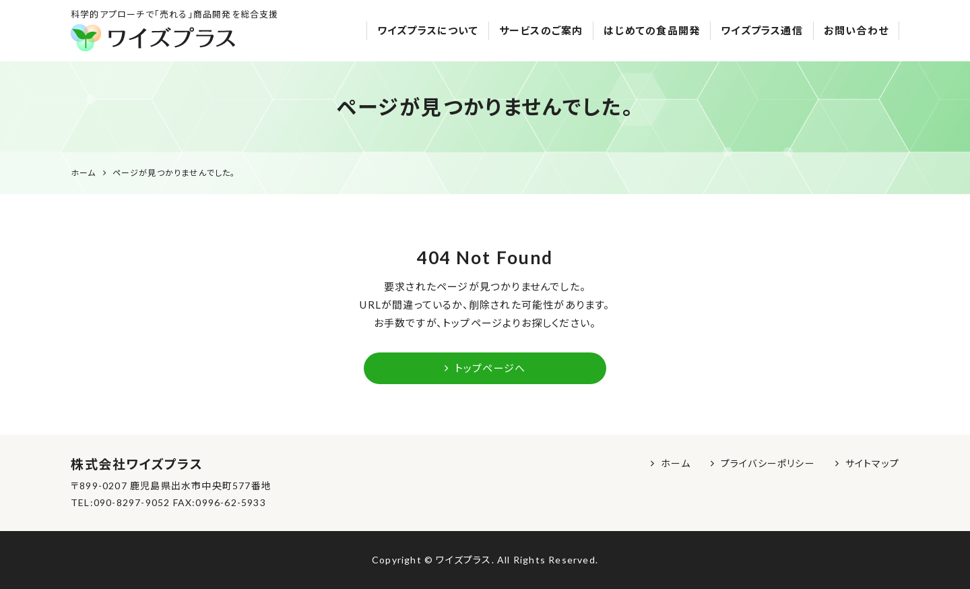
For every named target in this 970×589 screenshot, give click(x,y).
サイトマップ (872, 463)
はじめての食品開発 (652, 30)
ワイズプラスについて (427, 30)
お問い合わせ (856, 30)
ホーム (675, 463)
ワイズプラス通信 (762, 30)
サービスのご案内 (541, 30)
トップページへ (485, 368)
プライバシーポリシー (768, 463)
